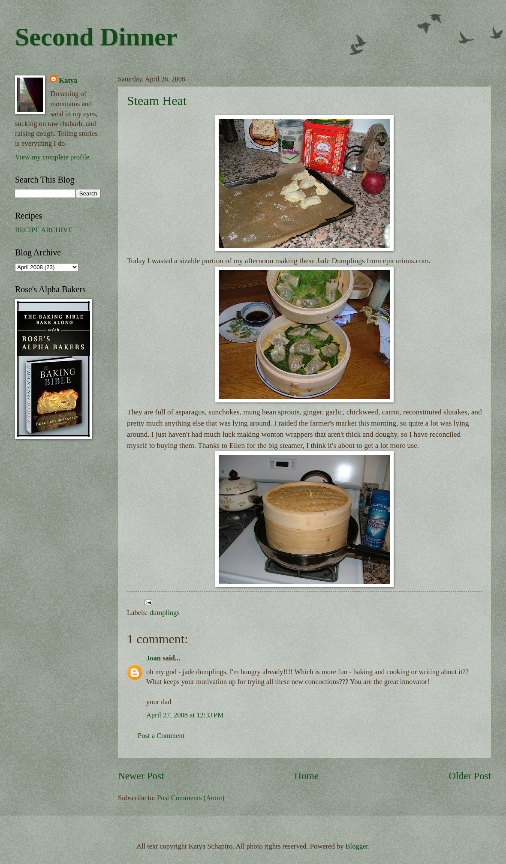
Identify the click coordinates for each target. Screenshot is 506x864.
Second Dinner (96, 37)
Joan (153, 658)
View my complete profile (52, 157)
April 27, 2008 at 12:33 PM (185, 715)
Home (306, 775)
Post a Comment (161, 736)
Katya (68, 80)
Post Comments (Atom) (190, 798)
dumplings (165, 613)
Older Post (470, 775)
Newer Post (141, 775)
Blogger (357, 846)
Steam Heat (157, 100)
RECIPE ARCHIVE (43, 230)
